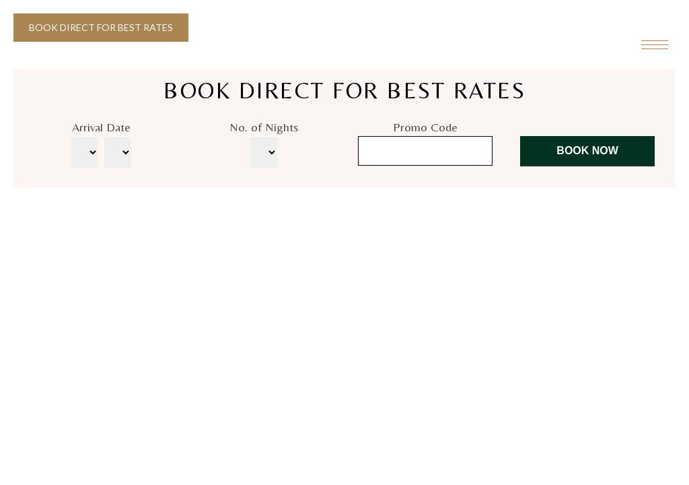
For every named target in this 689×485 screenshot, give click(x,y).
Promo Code (425, 127)
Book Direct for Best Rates (101, 27)
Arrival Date (101, 127)
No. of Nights (263, 127)
